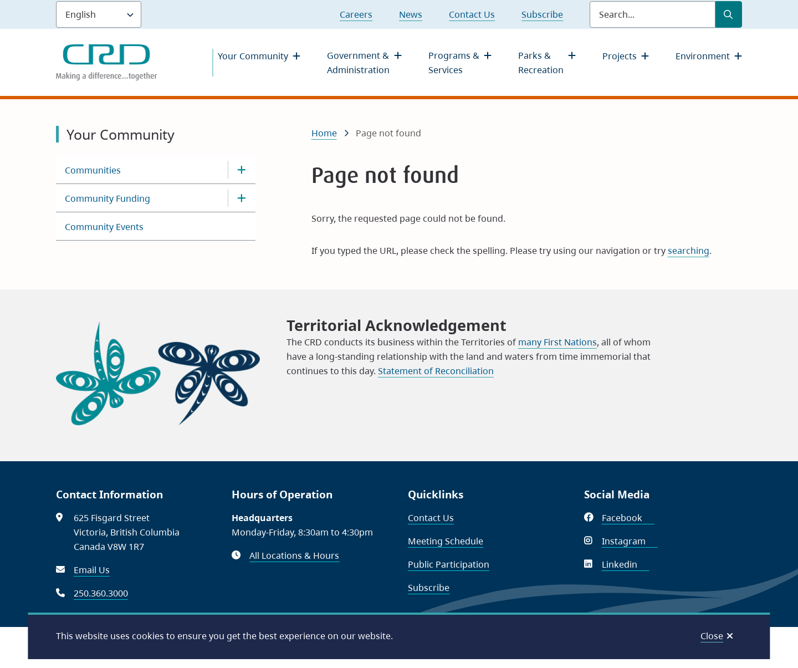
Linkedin (625, 564)
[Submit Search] (728, 14)
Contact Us (472, 14)
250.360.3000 (101, 593)
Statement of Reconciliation (436, 371)
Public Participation (448, 564)
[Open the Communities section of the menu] (242, 170)
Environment (703, 56)
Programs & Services (453, 62)
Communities (93, 170)
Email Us (92, 570)
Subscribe (542, 14)
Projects (619, 56)
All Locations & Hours (294, 555)
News (410, 14)
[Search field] (652, 14)
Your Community (253, 56)
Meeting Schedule (445, 541)
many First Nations (557, 342)
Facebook (628, 518)
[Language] (98, 14)
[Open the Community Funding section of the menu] (242, 198)
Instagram (630, 541)
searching (688, 250)
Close (711, 636)
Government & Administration (358, 62)
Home (324, 133)
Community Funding (107, 198)
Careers (356, 14)
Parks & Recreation (541, 62)
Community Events (104, 227)
